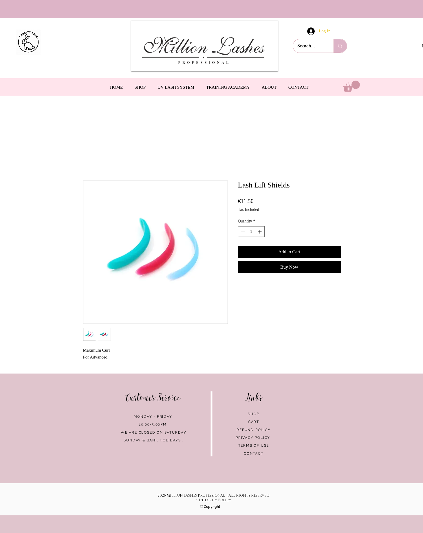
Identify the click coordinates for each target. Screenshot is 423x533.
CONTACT (253, 454)
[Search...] (309, 46)
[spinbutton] (251, 231)
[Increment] (260, 231)
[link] (351, 86)
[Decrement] (242, 231)
